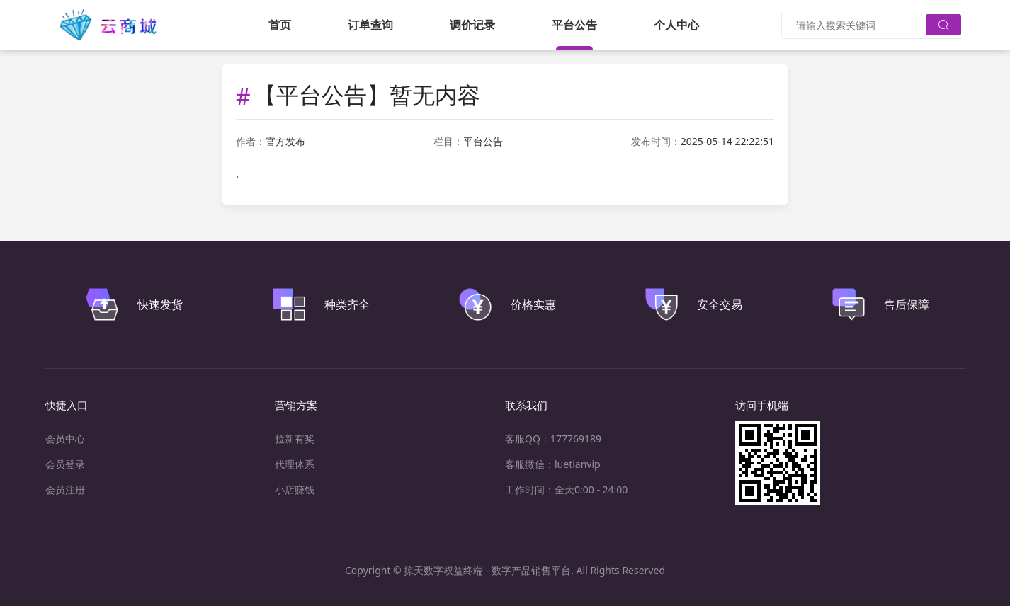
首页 (279, 25)
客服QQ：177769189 (553, 438)
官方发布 (285, 141)
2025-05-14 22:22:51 (727, 141)
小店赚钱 (294, 489)
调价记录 (472, 25)
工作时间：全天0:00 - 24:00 (566, 489)
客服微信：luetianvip (553, 464)
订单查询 (370, 25)
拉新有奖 (294, 438)
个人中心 (676, 25)
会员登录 (65, 464)
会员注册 (65, 489)
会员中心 (65, 438)
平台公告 (574, 25)
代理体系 (294, 464)
